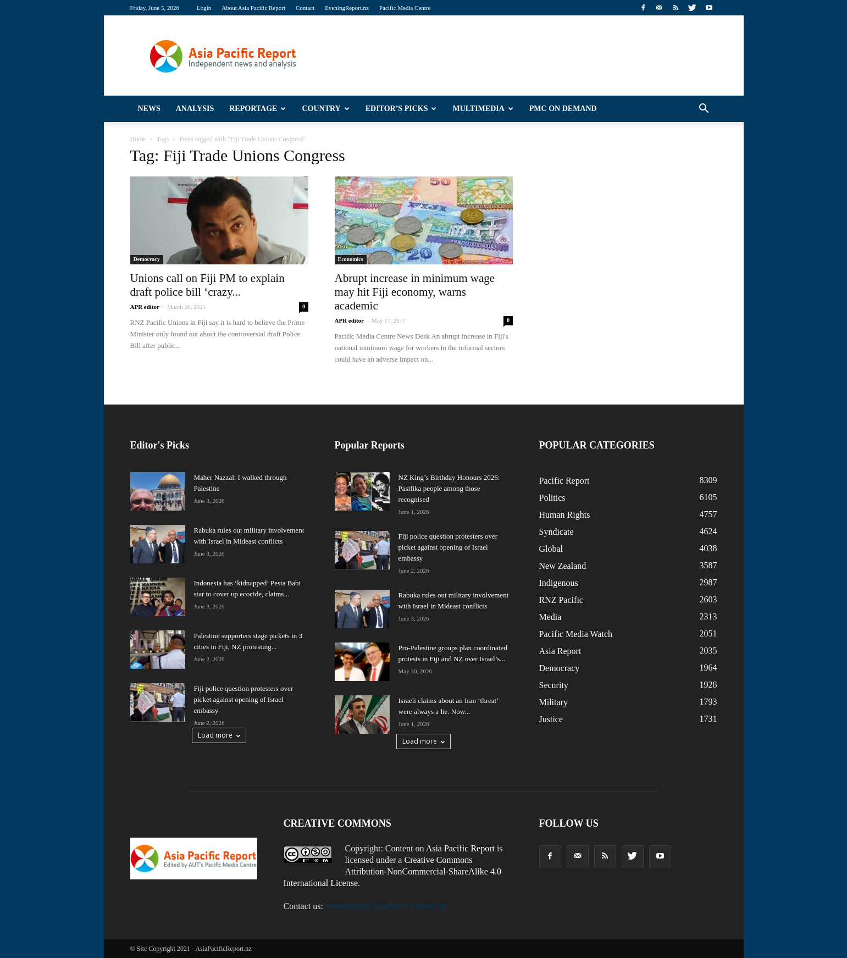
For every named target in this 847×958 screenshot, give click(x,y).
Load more (219, 735)
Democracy (147, 259)
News (149, 108)
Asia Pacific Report (460, 848)
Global (551, 548)
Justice (551, 719)
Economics (350, 259)
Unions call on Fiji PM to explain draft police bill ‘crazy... (207, 285)
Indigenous (558, 583)
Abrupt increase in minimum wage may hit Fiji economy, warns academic (415, 292)
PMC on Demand (563, 108)
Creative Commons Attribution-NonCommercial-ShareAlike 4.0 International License (392, 871)
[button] (704, 109)
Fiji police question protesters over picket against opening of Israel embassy (244, 699)
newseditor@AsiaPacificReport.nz (386, 906)
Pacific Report (564, 480)
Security (553, 685)
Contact (305, 7)
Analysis (195, 108)
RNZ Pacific (561, 600)
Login (204, 7)
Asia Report (560, 651)
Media (550, 617)
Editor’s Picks (401, 108)
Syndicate (556, 531)
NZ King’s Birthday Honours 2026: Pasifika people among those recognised (449, 488)
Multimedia (482, 108)
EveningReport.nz (347, 7)
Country (325, 108)
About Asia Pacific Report (253, 7)
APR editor (144, 306)
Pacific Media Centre (404, 7)
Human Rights (564, 514)
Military (553, 702)
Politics (552, 497)
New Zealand (562, 566)
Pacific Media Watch (575, 634)
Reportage (257, 108)
